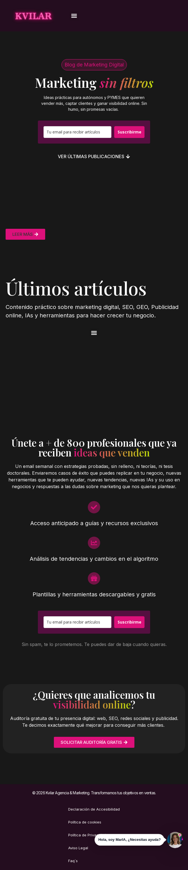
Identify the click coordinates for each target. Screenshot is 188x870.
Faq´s (73, 861)
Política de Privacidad (87, 835)
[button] (74, 15)
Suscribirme (129, 132)
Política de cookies (84, 822)
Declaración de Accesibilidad (94, 809)
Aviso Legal (78, 848)
